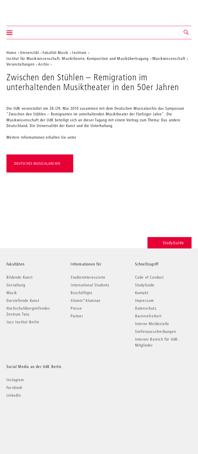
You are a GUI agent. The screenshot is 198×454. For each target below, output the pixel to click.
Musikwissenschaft (168, 58)
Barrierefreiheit (148, 315)
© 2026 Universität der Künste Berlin (33, 417)
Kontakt (141, 292)
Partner (77, 315)
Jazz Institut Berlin (22, 321)
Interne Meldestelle (152, 323)
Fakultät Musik (55, 52)
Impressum (144, 300)
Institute (79, 52)
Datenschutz (145, 308)
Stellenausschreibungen (155, 331)
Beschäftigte (81, 292)
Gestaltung (15, 284)
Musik (11, 292)
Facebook (14, 387)
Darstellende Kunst (22, 300)
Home (11, 52)
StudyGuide (169, 242)
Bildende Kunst (19, 277)
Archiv (43, 64)
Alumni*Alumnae (86, 300)
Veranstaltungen (20, 64)
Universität (29, 52)
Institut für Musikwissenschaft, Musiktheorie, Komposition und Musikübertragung (77, 58)
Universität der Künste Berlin (26, 9)
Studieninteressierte (88, 277)
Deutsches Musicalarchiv (37, 163)
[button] (186, 32)
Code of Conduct (149, 277)
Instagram (15, 379)
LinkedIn (13, 395)
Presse (76, 308)
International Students (90, 284)
